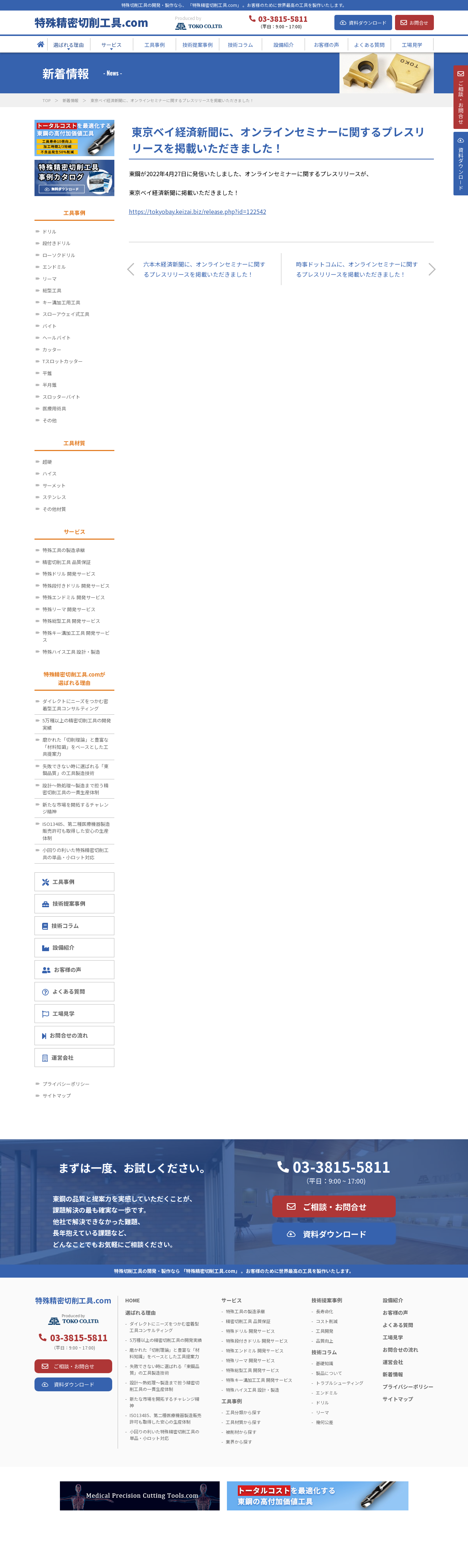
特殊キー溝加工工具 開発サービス (76, 636)
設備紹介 (58, 947)
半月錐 (49, 384)
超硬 (47, 461)
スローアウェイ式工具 (65, 314)
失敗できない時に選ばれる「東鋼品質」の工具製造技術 (75, 770)
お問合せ (419, 22)
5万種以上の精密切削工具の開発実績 (76, 724)
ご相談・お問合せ (335, 1206)
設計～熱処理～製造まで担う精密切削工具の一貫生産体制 (75, 789)
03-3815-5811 (342, 1166)
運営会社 (58, 1058)
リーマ (49, 278)
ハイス (49, 473)
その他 (49, 420)
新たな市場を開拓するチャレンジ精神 (75, 808)
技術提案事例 (63, 903)
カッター (51, 349)
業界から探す (239, 1442)
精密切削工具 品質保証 (66, 562)
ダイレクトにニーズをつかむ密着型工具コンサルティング (75, 705)
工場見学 (58, 1014)
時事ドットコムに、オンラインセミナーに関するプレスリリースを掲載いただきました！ (357, 269)
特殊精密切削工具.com (91, 22)
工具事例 (58, 882)
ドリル (49, 231)
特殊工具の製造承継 (63, 550)
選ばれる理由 (140, 1312)
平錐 (47, 373)
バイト (49, 325)
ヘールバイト (56, 337)
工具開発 (324, 1331)
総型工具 (51, 290)
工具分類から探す (243, 1412)
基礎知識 (324, 1363)
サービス (231, 1300)
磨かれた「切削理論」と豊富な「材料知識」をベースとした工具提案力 (75, 746)
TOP (46, 100)
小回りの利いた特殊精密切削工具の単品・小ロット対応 (75, 854)
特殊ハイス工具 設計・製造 (71, 651)
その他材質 (54, 509)
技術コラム (60, 926)
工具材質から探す (243, 1422)
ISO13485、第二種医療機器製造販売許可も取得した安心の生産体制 (76, 830)
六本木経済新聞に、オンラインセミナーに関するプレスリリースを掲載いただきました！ (204, 269)
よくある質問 (63, 991)
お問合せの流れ (65, 1035)
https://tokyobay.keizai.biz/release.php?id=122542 (197, 211)
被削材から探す (241, 1432)
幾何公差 (324, 1422)
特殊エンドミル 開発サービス (73, 597)
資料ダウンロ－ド (460, 184)
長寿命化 (324, 1311)
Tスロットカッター (62, 361)
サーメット (54, 485)
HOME (132, 1300)
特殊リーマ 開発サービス (68, 609)
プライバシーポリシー (66, 1083)
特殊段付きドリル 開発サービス (76, 585)
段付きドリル (56, 243)
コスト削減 (327, 1321)
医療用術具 (54, 408)
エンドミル (54, 266)
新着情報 (70, 100)
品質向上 (324, 1341)
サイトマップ (56, 1095)
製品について (329, 1373)
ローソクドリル (59, 255)
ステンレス (54, 497)
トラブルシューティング (339, 1383)
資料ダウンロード (368, 22)
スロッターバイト (61, 396)
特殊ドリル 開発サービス (68, 573)
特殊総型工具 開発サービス (71, 620)
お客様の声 (62, 969)
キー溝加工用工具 (61, 302)
